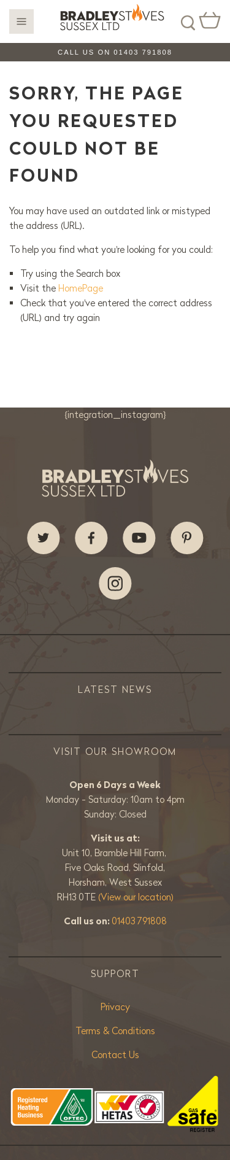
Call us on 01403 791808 (115, 52)
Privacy (115, 1007)
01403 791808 (139, 921)
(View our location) (136, 897)
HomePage (80, 288)
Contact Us (115, 1055)
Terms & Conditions (115, 1031)
